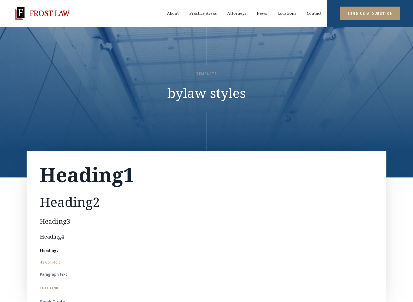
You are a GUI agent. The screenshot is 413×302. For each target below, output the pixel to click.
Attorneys (236, 13)
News (262, 13)
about (173, 13)
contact (314, 13)
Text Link (49, 288)
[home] (41, 13)
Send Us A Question (370, 14)
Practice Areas (203, 13)
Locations (287, 13)
